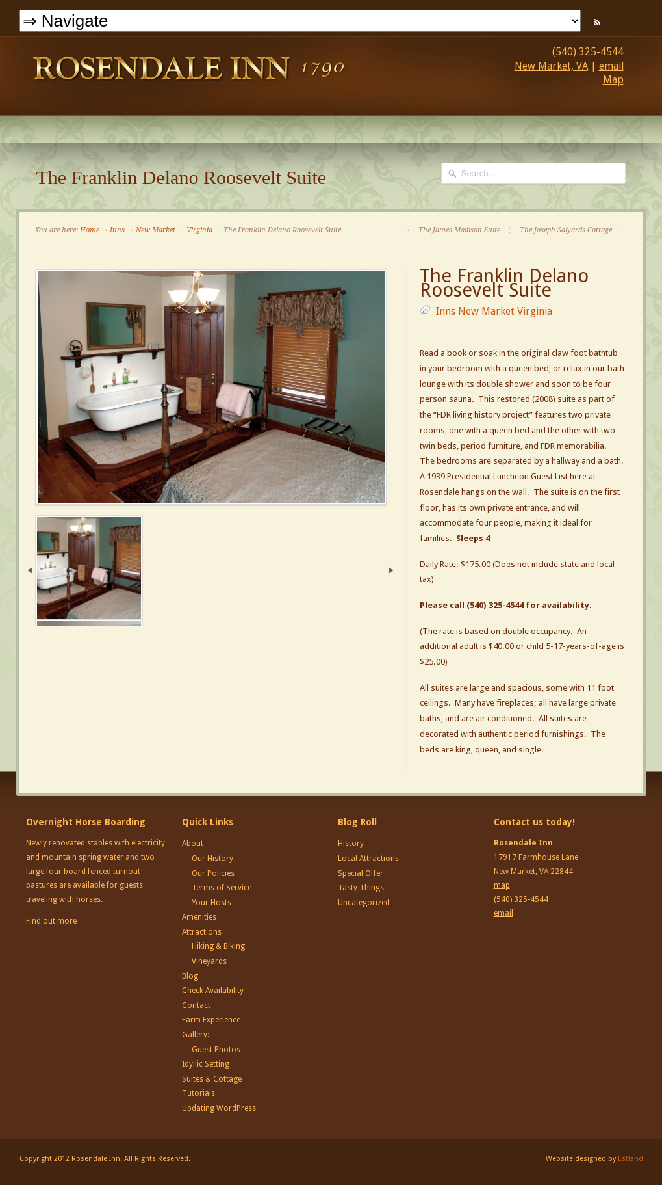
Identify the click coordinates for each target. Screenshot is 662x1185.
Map (613, 79)
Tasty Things (361, 887)
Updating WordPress (219, 1108)
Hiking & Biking (218, 946)
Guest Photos (216, 1049)
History (351, 843)
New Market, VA (551, 66)
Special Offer (360, 873)
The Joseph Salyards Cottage (572, 230)
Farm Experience (211, 1019)
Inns (117, 230)
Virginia (199, 230)
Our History (212, 858)
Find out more (51, 920)
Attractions (202, 932)
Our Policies (213, 873)
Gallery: (195, 1034)
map (502, 885)
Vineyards (209, 961)
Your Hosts (211, 902)
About (192, 843)
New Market (155, 230)
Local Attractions (368, 858)
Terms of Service (221, 887)
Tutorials (198, 1093)
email (611, 66)
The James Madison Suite (453, 230)
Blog (190, 976)
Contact (196, 1005)
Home (89, 230)
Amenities (199, 917)
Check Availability (213, 990)
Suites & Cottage (212, 1079)
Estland (630, 1158)
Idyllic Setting (205, 1064)
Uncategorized (364, 902)
